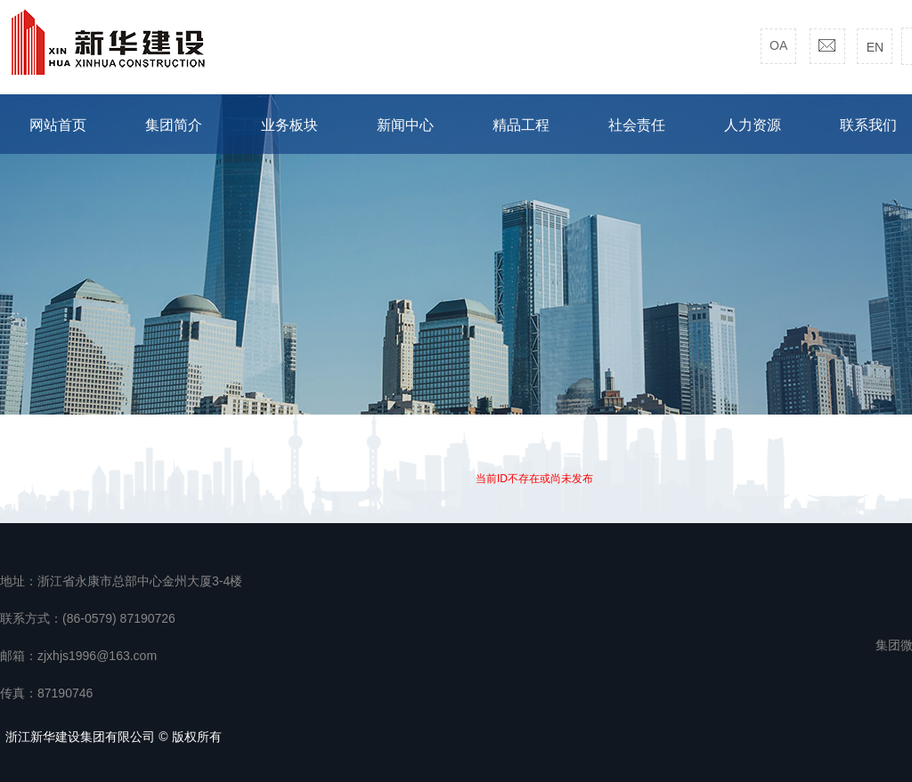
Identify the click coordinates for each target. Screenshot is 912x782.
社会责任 (636, 125)
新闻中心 (405, 125)
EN (875, 47)
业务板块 (289, 125)
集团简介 (173, 125)
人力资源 (752, 125)
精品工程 (521, 125)
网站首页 (57, 125)
